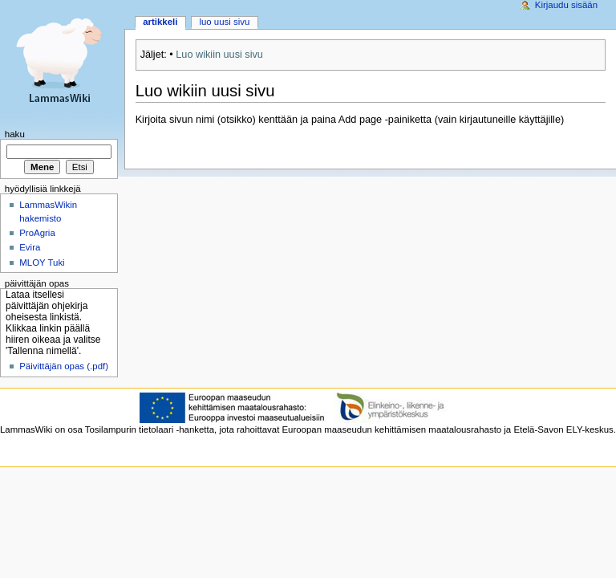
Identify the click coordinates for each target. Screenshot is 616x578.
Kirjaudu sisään (566, 5)
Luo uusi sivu (224, 21)
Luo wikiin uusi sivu (219, 54)
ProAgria (37, 233)
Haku (15, 134)
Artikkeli (160, 21)
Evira (29, 247)
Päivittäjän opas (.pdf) (63, 366)
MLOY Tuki (41, 262)
